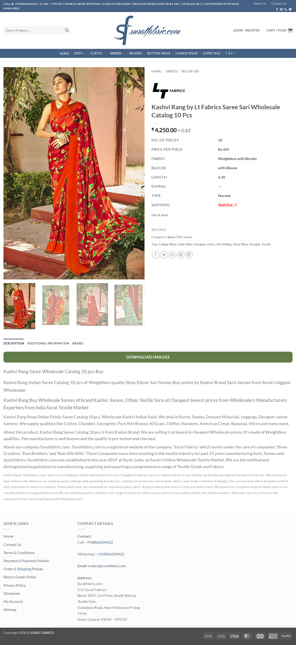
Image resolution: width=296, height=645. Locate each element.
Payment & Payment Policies (26, 560)
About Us (260, 3)
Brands (135, 53)
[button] (280, 30)
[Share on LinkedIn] (189, 255)
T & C (230, 53)
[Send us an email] (281, 9)
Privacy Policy (14, 585)
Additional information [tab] (48, 343)
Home (64, 53)
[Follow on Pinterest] (290, 9)
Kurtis (98, 53)
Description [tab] (13, 343)
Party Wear (240, 244)
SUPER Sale (211, 53)
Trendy (266, 244)
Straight (255, 244)
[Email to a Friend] (172, 255)
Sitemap (9, 609)
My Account (13, 601)
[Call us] (285, 9)
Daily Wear (185, 244)
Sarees (117, 53)
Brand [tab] (77, 343)
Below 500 (190, 71)
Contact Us (278, 3)
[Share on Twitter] (164, 255)
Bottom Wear (158, 53)
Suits (80, 53)
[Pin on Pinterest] (181, 255)
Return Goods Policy (19, 577)
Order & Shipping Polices (23, 569)
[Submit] (67, 30)
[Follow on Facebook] (277, 9)
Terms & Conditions (19, 552)
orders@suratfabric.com (107, 566)
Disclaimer (11, 593)
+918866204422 (99, 542)
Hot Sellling (223, 244)
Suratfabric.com (34, 475)
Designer (200, 244)
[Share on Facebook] (156, 255)
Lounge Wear (187, 53)
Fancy (211, 244)
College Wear (168, 244)
